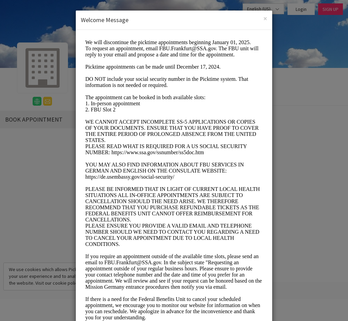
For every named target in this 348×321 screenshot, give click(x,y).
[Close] (265, 18)
